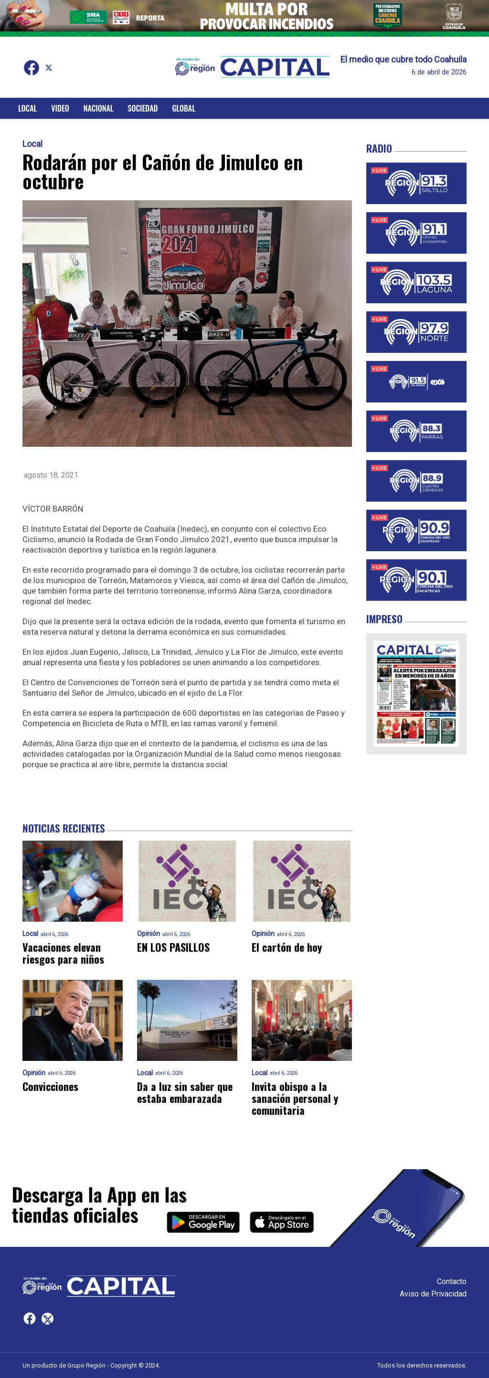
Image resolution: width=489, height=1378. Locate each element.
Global (183, 108)
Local (27, 108)
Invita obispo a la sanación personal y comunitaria (295, 1098)
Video (60, 108)
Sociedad (143, 108)
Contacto (452, 1281)
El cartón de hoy (287, 947)
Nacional (99, 108)
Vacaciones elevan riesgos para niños (63, 953)
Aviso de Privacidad (433, 1293)
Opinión (148, 933)
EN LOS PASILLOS (173, 947)
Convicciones (50, 1086)
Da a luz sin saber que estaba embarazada (185, 1092)
